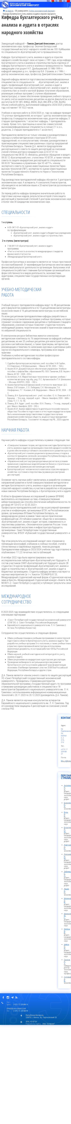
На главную (9, 10)
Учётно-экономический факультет (41, 10)
